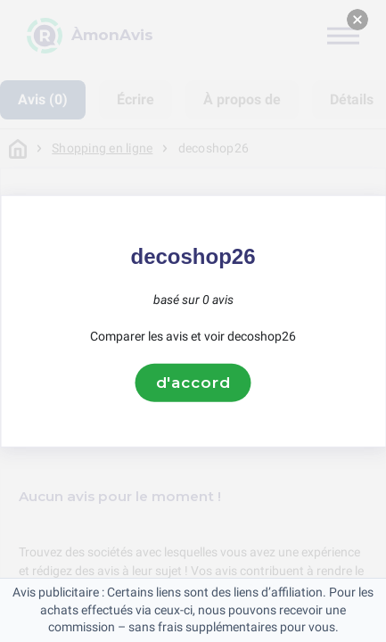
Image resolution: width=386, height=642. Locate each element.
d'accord (193, 382)
